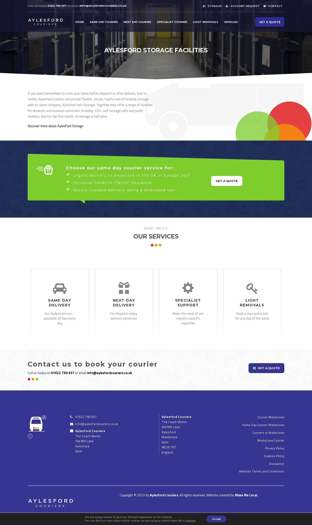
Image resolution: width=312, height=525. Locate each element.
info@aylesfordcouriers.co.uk (109, 372)
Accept (216, 519)
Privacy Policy (274, 448)
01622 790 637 (57, 5)
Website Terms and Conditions (261, 471)
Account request (242, 6)
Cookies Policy (274, 456)
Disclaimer (276, 463)
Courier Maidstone (270, 417)
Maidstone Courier (270, 440)
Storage (212, 6)
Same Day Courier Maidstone (263, 425)
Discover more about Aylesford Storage (55, 126)
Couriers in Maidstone (268, 432)
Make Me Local (246, 495)
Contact (272, 6)
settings (190, 520)
